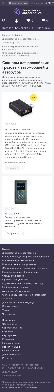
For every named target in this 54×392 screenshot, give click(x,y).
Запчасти (7, 298)
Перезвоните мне (18, 3)
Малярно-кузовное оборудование (20, 271)
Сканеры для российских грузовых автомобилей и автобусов (20, 54)
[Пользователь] (17, 20)
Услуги (5, 310)
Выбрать (13, 233)
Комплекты (22, 28)
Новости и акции (11, 346)
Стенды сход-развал (13, 275)
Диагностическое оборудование (19, 38)
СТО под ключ (41, 28)
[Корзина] (45, 20)
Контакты (7, 358)
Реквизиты (8, 339)
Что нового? (8, 313)
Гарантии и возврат (12, 342)
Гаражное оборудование (15, 279)
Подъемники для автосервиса (18, 260)
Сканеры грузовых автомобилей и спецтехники (20, 48)
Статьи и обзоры (11, 350)
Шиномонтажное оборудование (19, 264)
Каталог (7, 28)
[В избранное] (23, 167)
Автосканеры (9, 42)
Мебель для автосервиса (15, 287)
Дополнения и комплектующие (18, 302)
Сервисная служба (12, 327)
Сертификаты (9, 335)
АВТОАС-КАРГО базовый (18, 129)
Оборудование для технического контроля (24, 268)
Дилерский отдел (11, 354)
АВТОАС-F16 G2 (13, 213)
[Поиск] (4, 20)
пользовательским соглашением (19, 387)
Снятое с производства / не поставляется (24, 294)
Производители (10, 306)
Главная (6, 35)
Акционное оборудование (16, 291)
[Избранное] (30, 20)
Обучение (7, 331)
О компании (8, 319)
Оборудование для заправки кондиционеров (25, 256)
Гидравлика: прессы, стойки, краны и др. (23, 283)
